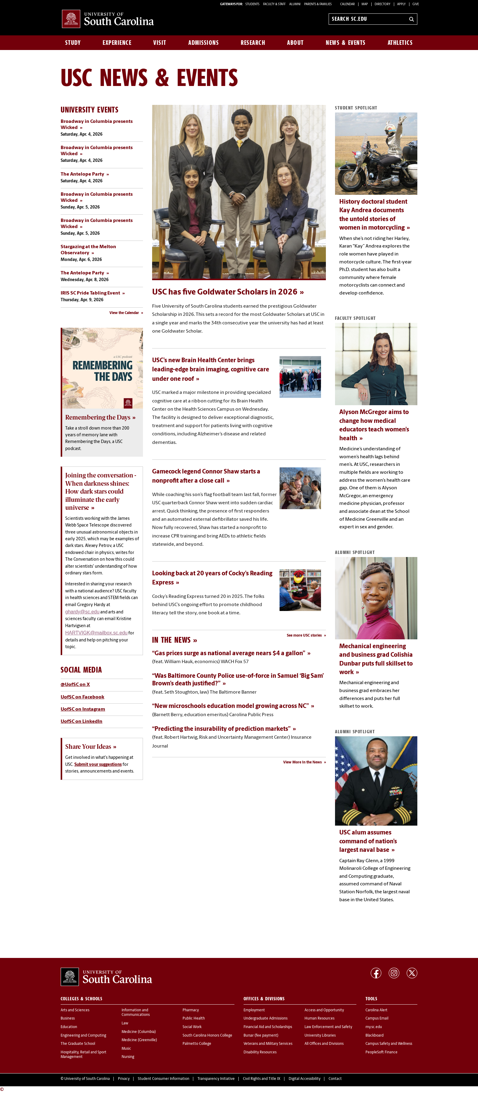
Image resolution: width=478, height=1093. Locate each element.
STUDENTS (252, 4)
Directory (383, 4)
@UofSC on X (75, 684)
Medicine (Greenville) (139, 1040)
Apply (401, 4)
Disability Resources (260, 1052)
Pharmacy (191, 1010)
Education (69, 1027)
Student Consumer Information (163, 1079)
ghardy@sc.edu (82, 611)
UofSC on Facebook (82, 697)
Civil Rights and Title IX (261, 1079)
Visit (159, 42)
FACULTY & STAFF (274, 4)
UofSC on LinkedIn (81, 721)
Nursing (128, 1057)
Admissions (203, 42)
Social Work (192, 1027)
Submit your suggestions (98, 765)
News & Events (346, 42)
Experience (117, 42)
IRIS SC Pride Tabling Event (90, 293)
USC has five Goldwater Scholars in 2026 (225, 292)
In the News (171, 640)
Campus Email (377, 1018)
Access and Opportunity (324, 1010)
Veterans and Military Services (268, 1044)
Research (253, 42)
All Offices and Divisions (324, 1044)
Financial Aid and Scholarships (268, 1027)
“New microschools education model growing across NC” (230, 706)
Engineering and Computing (83, 1036)
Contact (335, 1079)
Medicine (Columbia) (139, 1032)
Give (415, 4)
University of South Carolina (87, 1079)
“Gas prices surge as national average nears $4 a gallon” (228, 654)
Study (73, 42)
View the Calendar (124, 313)
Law (125, 1023)
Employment (254, 1010)
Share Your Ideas (88, 746)
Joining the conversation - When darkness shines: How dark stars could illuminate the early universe (100, 491)
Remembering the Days (97, 417)
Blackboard (374, 1036)
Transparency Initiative (216, 1079)
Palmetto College (197, 1044)
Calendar (347, 4)
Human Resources (319, 1018)
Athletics (400, 42)
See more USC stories (304, 636)
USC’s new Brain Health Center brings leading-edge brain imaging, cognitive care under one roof (210, 370)
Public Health (194, 1018)
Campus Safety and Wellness (389, 1044)
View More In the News (302, 762)
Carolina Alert (376, 1010)
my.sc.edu (374, 1027)
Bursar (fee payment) (261, 1036)
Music (126, 1049)
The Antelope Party (82, 174)
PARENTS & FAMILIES (318, 4)
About (295, 42)
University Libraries (320, 1036)
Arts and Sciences (75, 1010)
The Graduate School (78, 1044)
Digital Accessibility (304, 1079)
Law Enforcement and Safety (328, 1027)
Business (68, 1018)
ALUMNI (295, 4)
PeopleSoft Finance (382, 1052)
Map (365, 4)
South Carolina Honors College (207, 1036)
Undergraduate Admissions (265, 1018)
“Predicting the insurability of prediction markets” (221, 729)
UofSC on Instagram (83, 709)
